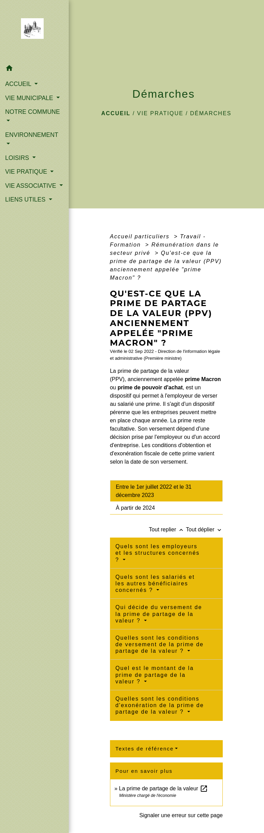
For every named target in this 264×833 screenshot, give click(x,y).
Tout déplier (204, 529)
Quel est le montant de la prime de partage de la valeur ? (155, 674)
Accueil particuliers (141, 236)
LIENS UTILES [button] (26, 199)
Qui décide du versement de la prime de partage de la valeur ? (159, 613)
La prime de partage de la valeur (163, 788)
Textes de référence (145, 748)
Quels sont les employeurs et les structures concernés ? (158, 552)
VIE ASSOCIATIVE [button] (31, 185)
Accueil (115, 113)
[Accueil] (34, 31)
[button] (34, 69)
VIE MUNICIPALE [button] (30, 98)
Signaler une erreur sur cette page (181, 815)
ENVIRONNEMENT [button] (31, 134)
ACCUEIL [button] (19, 83)
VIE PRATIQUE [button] (27, 171)
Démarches (210, 113)
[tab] (166, 490)
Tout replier (167, 529)
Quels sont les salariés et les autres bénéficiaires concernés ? (155, 583)
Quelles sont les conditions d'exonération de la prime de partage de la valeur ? (160, 705)
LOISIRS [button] (18, 157)
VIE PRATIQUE (160, 113)
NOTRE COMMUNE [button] (32, 111)
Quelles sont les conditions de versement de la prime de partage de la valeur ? (160, 644)
